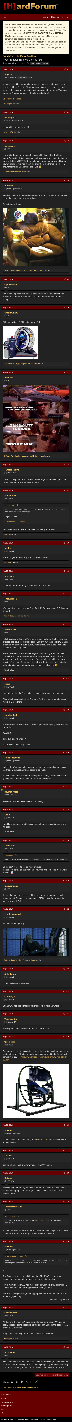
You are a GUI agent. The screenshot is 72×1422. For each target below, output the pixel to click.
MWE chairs (43, 1139)
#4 (68, 180)
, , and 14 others (24, 271)
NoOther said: (10, 1216)
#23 (67, 991)
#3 (68, 141)
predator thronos (42, 63)
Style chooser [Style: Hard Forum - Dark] (6, 1395)
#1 (68, 69)
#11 (67, 571)
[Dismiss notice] (66, 24)
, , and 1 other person (24, 456)
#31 (67, 1308)
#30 (67, 1241)
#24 (67, 1014)
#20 (67, 881)
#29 (67, 1201)
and (14, 172)
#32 (67, 1347)
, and (13, 616)
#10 (67, 543)
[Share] (64, 69)
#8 (68, 465)
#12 (67, 594)
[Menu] (4, 16)
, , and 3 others (19, 960)
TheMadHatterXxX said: (14, 1256)
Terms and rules (7, 1402)
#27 (67, 1150)
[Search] (67, 16)
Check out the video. (12, 99)
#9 (68, 490)
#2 (68, 112)
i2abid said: (9, 855)
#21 (67, 909)
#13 (67, 624)
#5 (68, 279)
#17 (67, 787)
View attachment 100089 (15, 522)
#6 (68, 308)
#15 (67, 710)
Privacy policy (6, 1406)
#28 (67, 1173)
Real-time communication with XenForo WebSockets (37, 1419)
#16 (67, 753)
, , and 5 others (20, 364)
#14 (67, 679)
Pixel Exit (13, 1419)
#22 (67, 969)
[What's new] (62, 16)
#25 (67, 1037)
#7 (68, 372)
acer (32, 63)
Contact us (5, 1398)
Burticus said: (10, 505)
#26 (67, 1125)
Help (3, 1409)
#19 (67, 841)
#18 (67, 809)
